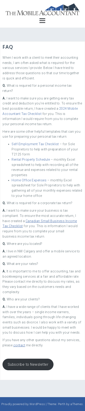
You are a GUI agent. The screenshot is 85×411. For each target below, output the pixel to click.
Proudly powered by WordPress (23, 404)
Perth (62, 404)
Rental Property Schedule (31, 159)
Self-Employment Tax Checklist (35, 144)
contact (19, 345)
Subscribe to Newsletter (28, 364)
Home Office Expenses (29, 180)
